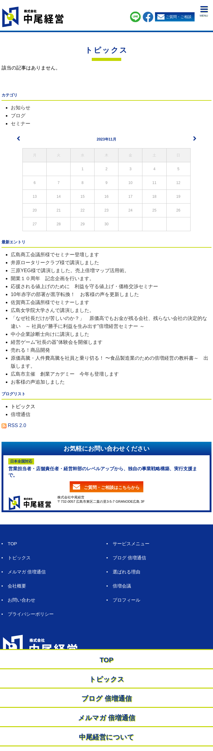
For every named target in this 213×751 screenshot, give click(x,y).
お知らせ (20, 107)
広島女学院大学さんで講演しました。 (52, 310)
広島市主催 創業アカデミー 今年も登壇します (65, 374)
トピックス (106, 50)
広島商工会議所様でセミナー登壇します (55, 254)
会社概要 (17, 585)
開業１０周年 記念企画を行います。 (52, 278)
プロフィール (126, 600)
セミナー (20, 123)
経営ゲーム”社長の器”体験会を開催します (57, 342)
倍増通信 (20, 414)
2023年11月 (106, 139)
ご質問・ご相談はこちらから (112, 487)
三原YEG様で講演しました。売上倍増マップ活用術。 (70, 270)
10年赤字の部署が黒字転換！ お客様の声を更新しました (75, 294)
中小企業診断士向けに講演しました (50, 334)
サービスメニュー (131, 543)
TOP (12, 543)
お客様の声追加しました (38, 382)
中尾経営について (106, 737)
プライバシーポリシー (31, 614)
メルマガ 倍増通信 (27, 571)
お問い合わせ (21, 600)
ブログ (18, 115)
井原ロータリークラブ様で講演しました (55, 262)
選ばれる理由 (126, 571)
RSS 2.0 (14, 425)
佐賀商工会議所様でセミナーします (50, 302)
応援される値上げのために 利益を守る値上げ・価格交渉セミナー (84, 286)
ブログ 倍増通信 (129, 557)
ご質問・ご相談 (179, 17)
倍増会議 (122, 585)
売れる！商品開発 (30, 350)
